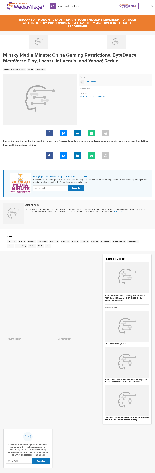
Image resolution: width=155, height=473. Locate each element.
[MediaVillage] (25, 6)
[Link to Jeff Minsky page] (115, 82)
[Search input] (74, 6)
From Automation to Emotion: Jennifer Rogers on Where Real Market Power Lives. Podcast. (126, 381)
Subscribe (76, 188)
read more (118, 211)
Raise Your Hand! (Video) (115, 344)
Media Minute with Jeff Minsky (92, 96)
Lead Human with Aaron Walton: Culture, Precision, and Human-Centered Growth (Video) (127, 419)
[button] (151, 6)
